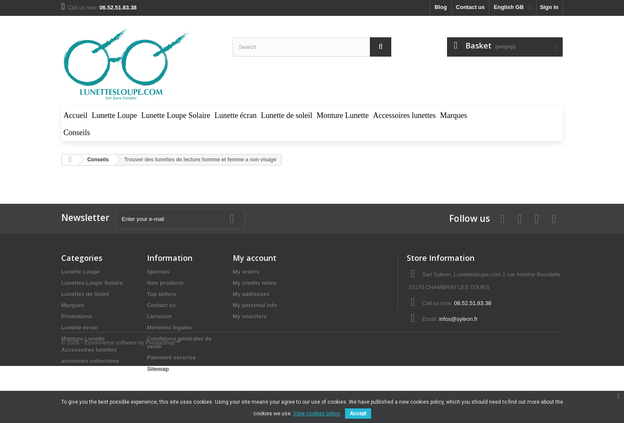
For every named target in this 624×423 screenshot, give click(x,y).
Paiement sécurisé (171, 357)
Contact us (470, 7)
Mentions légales (169, 327)
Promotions (76, 316)
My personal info (255, 305)
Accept (358, 414)
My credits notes (255, 283)
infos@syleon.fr (458, 319)
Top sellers (161, 294)
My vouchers (250, 316)
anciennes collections (90, 361)
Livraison (159, 316)
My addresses (251, 294)
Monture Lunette (83, 338)
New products (165, 283)
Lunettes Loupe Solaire (92, 283)
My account (254, 258)
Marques (72, 305)
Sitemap (158, 369)
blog (441, 7)
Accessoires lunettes (89, 350)
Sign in (549, 7)
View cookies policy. (317, 414)
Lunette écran (79, 327)
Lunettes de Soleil (85, 294)
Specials (158, 272)
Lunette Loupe (80, 272)
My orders (246, 272)
